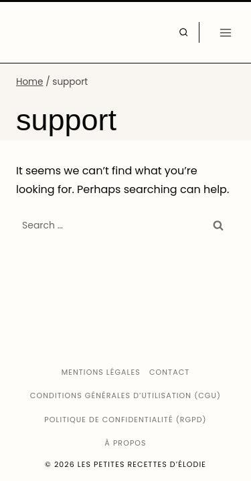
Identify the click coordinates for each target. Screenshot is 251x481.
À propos (125, 443)
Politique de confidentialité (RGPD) (125, 419)
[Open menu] (225, 32)
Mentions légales (101, 372)
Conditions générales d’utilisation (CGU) (125, 395)
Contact (169, 372)
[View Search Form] (183, 32)
